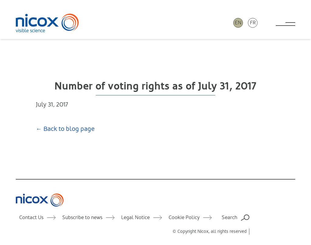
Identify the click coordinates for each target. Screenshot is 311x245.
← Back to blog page (65, 128)
